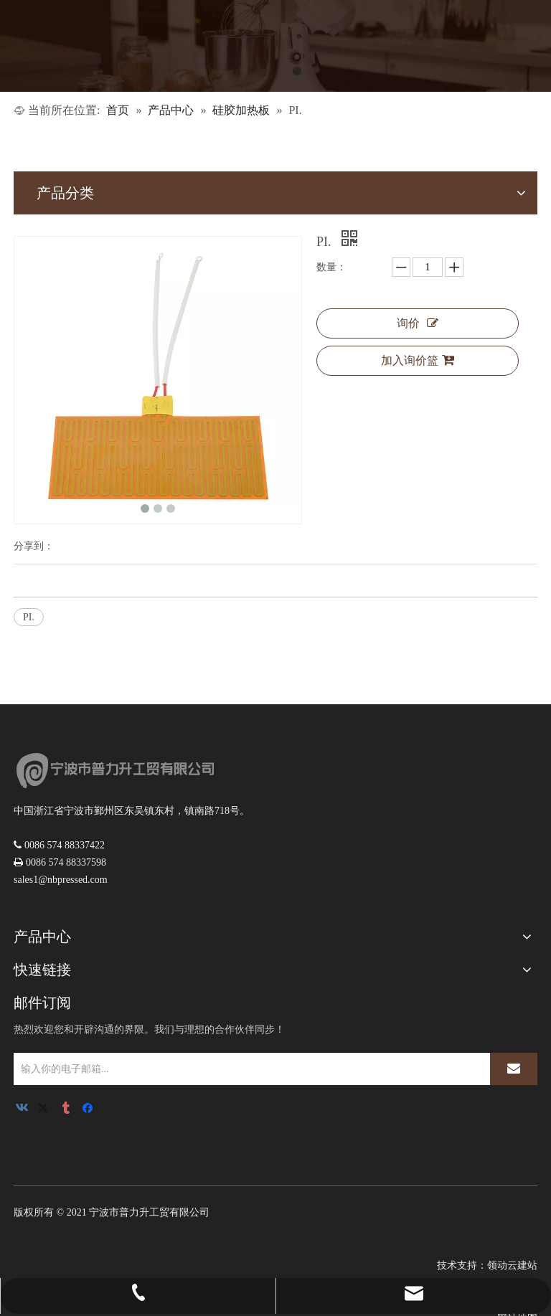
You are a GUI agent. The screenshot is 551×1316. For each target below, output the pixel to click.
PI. (28, 617)
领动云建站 (512, 1265)
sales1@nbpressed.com (61, 879)
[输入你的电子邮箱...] (249, 1069)
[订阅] (513, 1069)
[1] (275, 46)
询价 (417, 323)
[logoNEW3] (114, 770)
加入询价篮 (417, 360)
